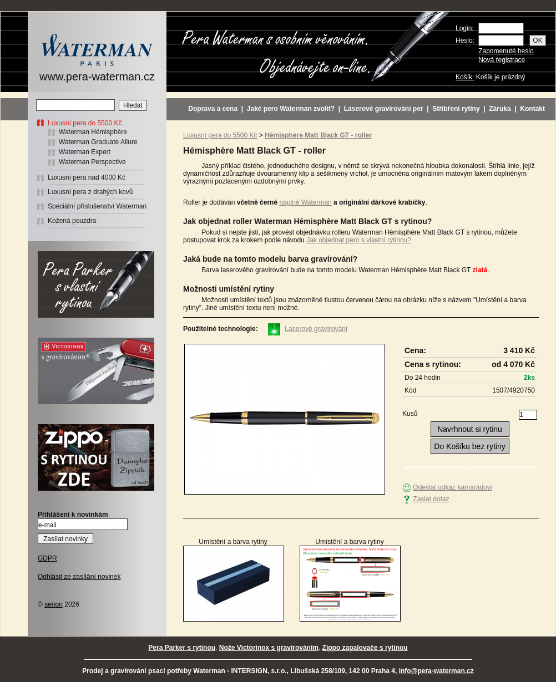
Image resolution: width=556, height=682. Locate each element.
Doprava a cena (212, 109)
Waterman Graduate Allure (98, 142)
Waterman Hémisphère (93, 132)
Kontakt (532, 109)
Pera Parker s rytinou (181, 648)
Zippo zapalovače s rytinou (365, 648)
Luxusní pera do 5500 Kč (85, 123)
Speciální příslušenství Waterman (97, 206)
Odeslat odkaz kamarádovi (452, 487)
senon (53, 604)
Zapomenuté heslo (505, 51)
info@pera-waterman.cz (436, 671)
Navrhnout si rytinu (469, 429)
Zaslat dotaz (431, 499)
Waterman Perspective (92, 162)
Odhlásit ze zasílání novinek (79, 577)
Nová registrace (501, 60)
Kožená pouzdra (72, 221)
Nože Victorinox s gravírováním (269, 648)
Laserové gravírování (316, 329)
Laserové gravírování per (383, 109)
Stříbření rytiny (455, 109)
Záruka (499, 109)
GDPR (47, 558)
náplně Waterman (305, 202)
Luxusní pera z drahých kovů (90, 192)
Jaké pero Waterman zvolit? (291, 109)
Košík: (465, 77)
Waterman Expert (84, 152)
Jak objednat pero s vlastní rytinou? (358, 240)
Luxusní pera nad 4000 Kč (86, 177)
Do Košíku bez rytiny (469, 446)
